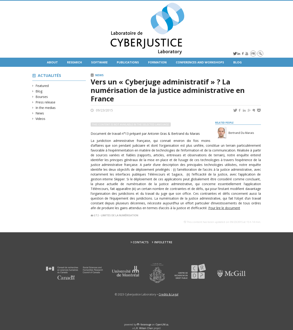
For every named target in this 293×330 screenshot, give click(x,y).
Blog (237, 62)
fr (253, 53)
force (146, 324)
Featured (42, 86)
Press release (45, 102)
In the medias (46, 107)
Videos (40, 118)
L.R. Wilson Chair (143, 328)
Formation (157, 62)
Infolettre (163, 242)
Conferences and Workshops (200, 62)
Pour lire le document (224, 208)
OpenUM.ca (161, 324)
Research (74, 62)
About (52, 62)
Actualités (49, 75)
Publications (128, 62)
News (40, 113)
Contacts (141, 242)
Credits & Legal (168, 294)
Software (99, 62)
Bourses (42, 97)
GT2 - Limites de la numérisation (116, 215)
